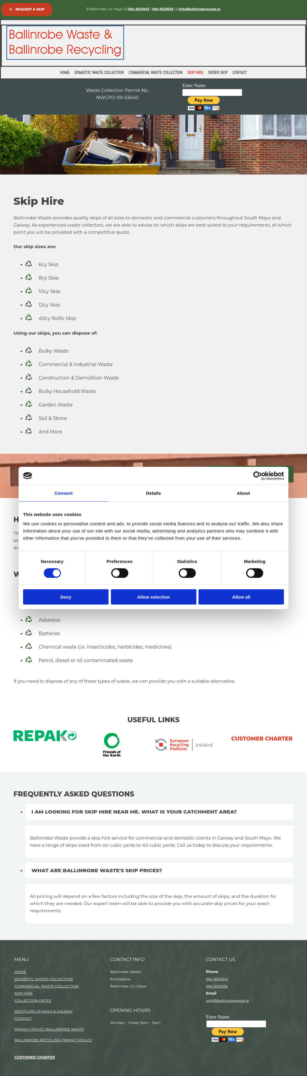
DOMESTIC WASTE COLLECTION (43, 979)
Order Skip (218, 72)
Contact (239, 72)
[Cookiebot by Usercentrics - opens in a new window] (257, 475)
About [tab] (243, 492)
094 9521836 (162, 9)
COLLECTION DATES (32, 1000)
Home (65, 72)
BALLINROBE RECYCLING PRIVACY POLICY (53, 1040)
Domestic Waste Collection (99, 72)
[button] (26, 9)
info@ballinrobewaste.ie (227, 1000)
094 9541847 (139, 9)
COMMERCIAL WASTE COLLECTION (46, 986)
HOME (20, 971)
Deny (65, 597)
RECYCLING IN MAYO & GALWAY (43, 1011)
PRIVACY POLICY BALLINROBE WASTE (49, 1029)
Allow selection (153, 597)
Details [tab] (153, 492)
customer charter (262, 738)
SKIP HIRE (23, 993)
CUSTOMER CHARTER (34, 1057)
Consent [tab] (64, 492)
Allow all (241, 597)
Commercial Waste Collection (156, 72)
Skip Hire (195, 72)
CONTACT (23, 1018)
